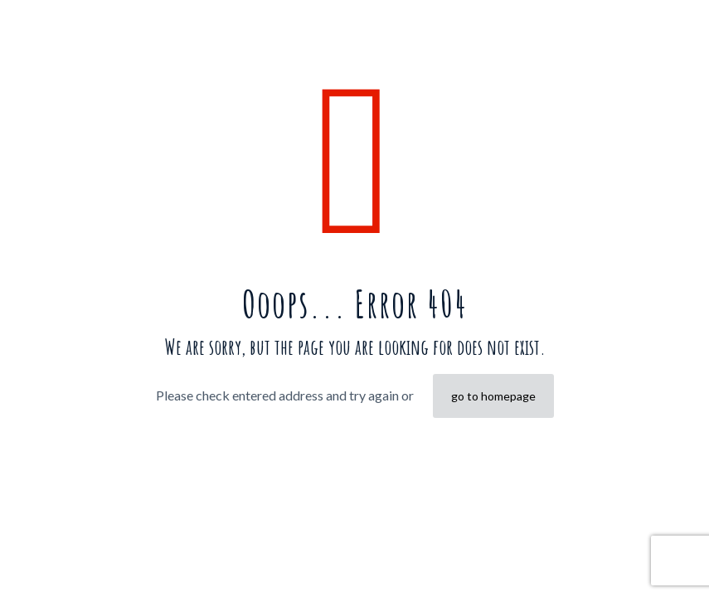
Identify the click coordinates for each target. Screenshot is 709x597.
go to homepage (493, 396)
